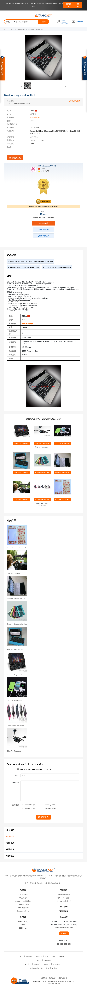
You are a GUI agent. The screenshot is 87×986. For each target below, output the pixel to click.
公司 (53, 956)
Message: (15, 782)
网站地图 (47, 964)
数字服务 (64, 906)
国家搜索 (61, 956)
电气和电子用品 (20, 29)
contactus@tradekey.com (64, 927)
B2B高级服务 (23, 894)
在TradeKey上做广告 (64, 901)
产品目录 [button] (10, 836)
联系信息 (10, 849)
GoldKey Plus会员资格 (23, 901)
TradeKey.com (52, 981)
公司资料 (10, 830)
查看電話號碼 (44, 229)
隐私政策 (52, 978)
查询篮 (38, 960)
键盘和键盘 (40, 29)
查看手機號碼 (43, 236)
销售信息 (10, 843)
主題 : (17, 775)
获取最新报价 (74, 101)
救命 (23, 925)
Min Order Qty (30, 805)
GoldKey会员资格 (23, 904)
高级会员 (37, 964)
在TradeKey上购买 (63, 898)
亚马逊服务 (63, 911)
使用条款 (44, 978)
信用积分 (10, 856)
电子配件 (31, 29)
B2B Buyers (23, 928)
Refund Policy (23, 922)
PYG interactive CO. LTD (47, 166)
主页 (5, 29)
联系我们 (64, 933)
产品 (11, 29)
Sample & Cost (30, 808)
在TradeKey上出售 (63, 894)
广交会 (54, 968)
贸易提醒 (47, 960)
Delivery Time (50, 805)
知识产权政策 (62, 978)
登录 (78, 5)
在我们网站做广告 (36, 968)
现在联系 (15, 157)
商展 (47, 968)
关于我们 (28, 964)
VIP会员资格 (23, 898)
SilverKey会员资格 (23, 908)
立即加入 (68, 5)
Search (44, 21)
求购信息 (39, 956)
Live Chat (79, 22)
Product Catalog (50, 808)
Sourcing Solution (23, 911)
